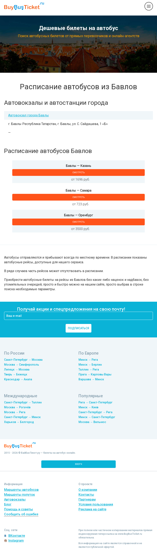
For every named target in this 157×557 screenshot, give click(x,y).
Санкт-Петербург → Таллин (23, 402)
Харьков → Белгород (19, 422)
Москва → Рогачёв (17, 407)
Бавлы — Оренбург (78, 215)
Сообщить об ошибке (21, 514)
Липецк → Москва (16, 369)
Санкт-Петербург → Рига (95, 412)
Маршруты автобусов (21, 490)
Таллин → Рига (88, 369)
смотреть (78, 172)
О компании (87, 490)
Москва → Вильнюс (92, 422)
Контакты (86, 495)
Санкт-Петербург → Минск (22, 417)
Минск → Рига (88, 359)
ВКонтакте (16, 536)
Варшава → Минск (91, 379)
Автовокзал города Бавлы (28, 115)
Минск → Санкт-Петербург (96, 417)
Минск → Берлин (90, 364)
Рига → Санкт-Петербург (95, 402)
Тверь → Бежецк (15, 374)
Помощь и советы (18, 509)
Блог (7, 504)
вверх (78, 464)
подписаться (78, 328)
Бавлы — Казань (78, 166)
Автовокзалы (15, 499)
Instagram (16, 540)
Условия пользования (95, 504)
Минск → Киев (88, 407)
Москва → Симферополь (21, 364)
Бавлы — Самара (78, 190)
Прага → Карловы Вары (94, 374)
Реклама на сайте (92, 509)
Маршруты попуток (19, 495)
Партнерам (87, 499)
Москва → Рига (14, 412)
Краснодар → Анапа (18, 379)
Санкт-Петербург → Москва (23, 359)
